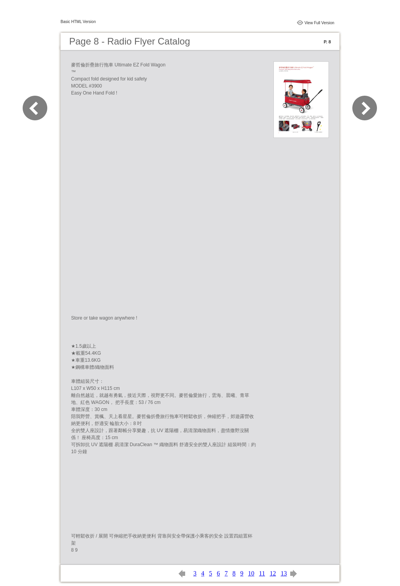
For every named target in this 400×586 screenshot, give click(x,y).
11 (262, 573)
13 (283, 573)
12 (273, 573)
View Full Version (319, 23)
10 (251, 573)
